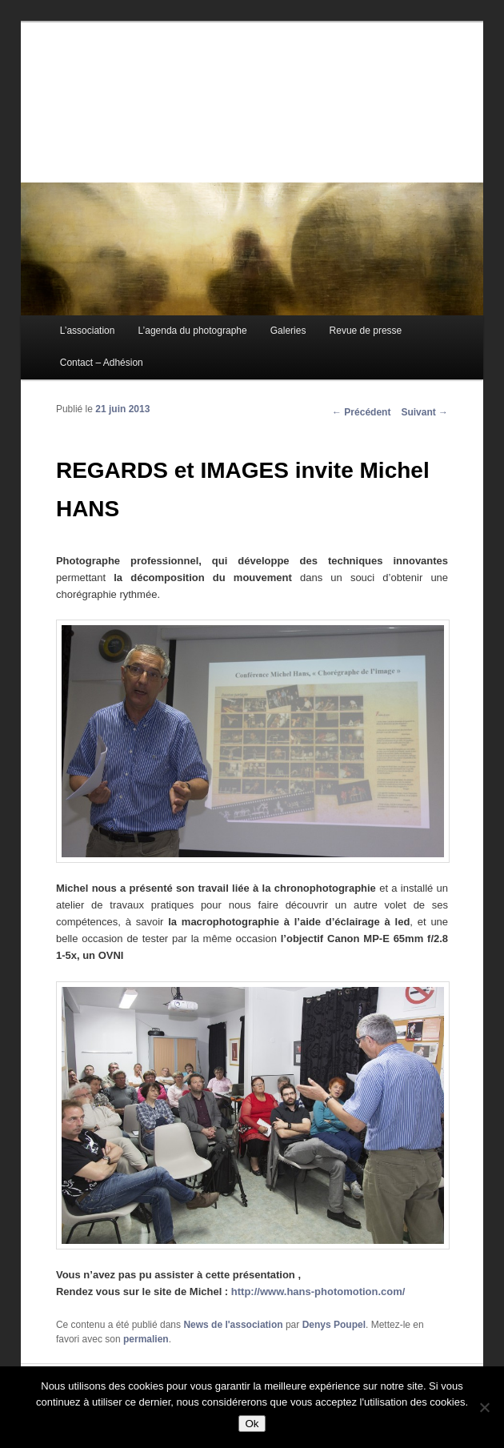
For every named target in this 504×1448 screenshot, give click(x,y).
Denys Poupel (334, 1324)
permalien (146, 1339)
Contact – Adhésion (101, 362)
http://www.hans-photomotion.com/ (318, 1292)
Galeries (288, 330)
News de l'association (232, 1324)
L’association (87, 330)
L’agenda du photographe (192, 330)
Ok (251, 1424)
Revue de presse (366, 330)
